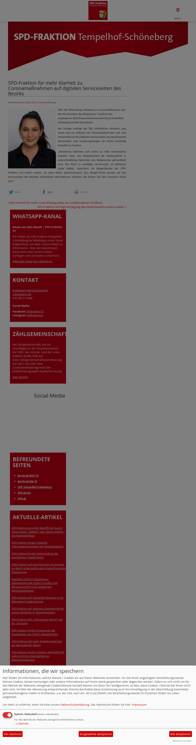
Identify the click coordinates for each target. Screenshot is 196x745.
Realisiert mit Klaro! (182, 740)
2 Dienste (21, 723)
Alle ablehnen (13, 734)
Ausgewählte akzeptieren (96, 734)
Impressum (139, 704)
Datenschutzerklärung (75, 704)
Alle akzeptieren (180, 734)
